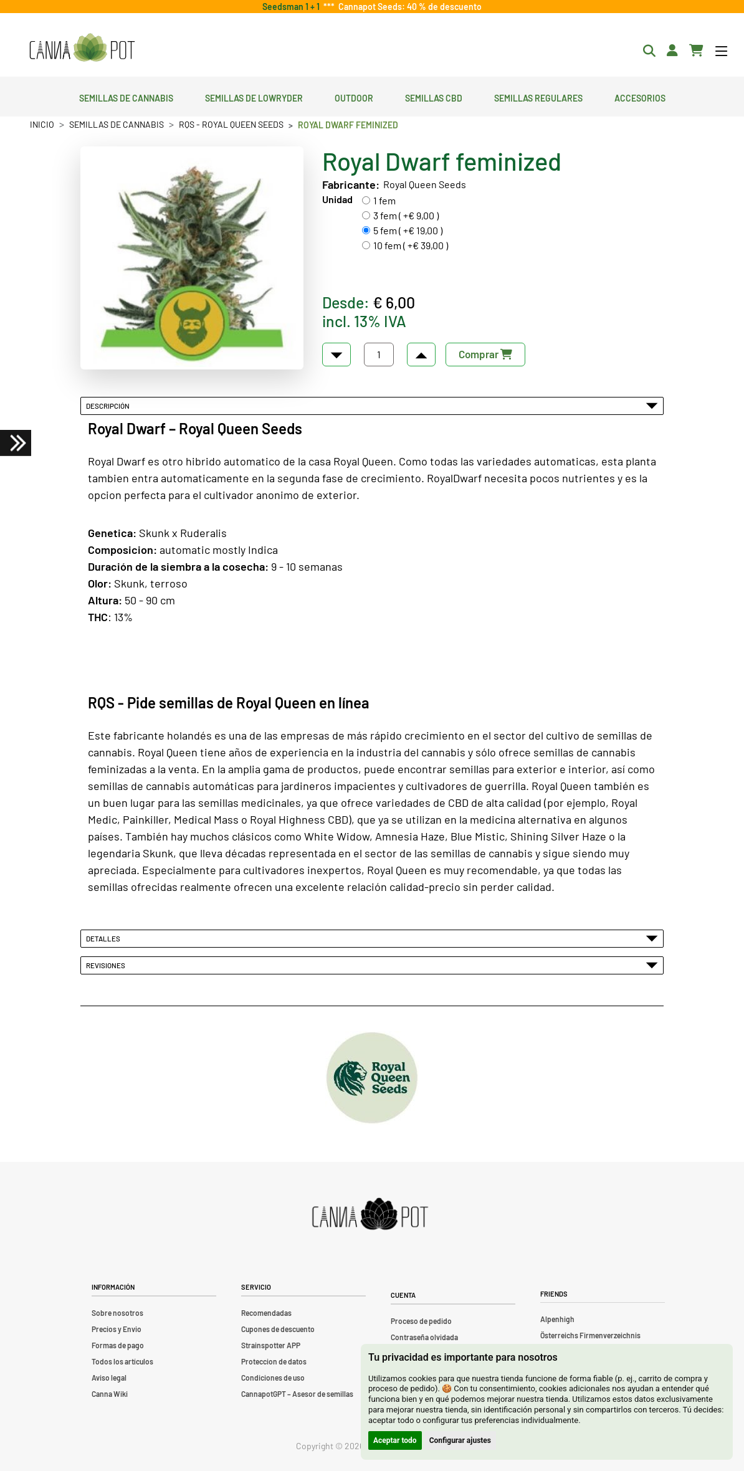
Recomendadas (266, 1312)
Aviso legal (109, 1377)
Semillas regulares (538, 96)
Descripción (372, 405)
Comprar (485, 354)
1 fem (384, 200)
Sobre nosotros (117, 1312)
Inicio (42, 124)
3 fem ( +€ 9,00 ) (406, 215)
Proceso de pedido (421, 1321)
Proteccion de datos (274, 1361)
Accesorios (639, 96)
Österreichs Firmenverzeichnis (590, 1335)
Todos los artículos (122, 1361)
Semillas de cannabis (126, 96)
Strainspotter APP (270, 1345)
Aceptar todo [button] (395, 1440)
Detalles (372, 938)
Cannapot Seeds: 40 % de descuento (408, 6)
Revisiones (372, 965)
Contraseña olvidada (424, 1337)
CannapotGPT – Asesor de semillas (297, 1393)
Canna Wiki (110, 1393)
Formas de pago (118, 1345)
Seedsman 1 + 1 (292, 6)
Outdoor (354, 96)
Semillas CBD (433, 96)
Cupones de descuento (278, 1329)
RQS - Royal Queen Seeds (231, 124)
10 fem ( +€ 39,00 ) (410, 245)
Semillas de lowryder (254, 96)
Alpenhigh (557, 1319)
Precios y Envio (116, 1329)
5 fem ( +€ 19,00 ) (407, 230)
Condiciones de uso (273, 1377)
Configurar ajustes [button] (460, 1440)
